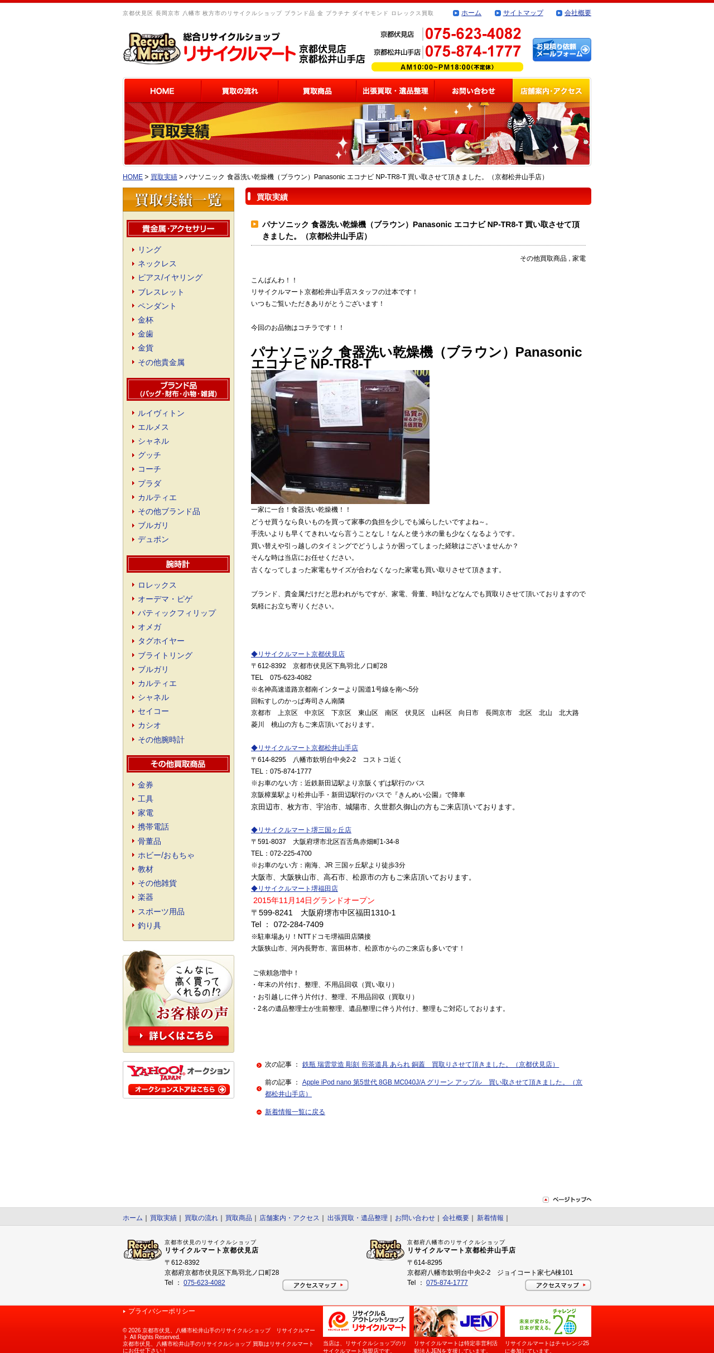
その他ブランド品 (169, 511)
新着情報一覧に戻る (295, 1112)
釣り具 (149, 925)
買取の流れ (201, 1218)
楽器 (145, 897)
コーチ (149, 468)
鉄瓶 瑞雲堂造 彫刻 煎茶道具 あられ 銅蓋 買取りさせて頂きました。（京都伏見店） (430, 1064)
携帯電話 (153, 826)
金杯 (145, 319)
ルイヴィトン (161, 413)
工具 (145, 798)
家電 (145, 812)
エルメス (153, 427)
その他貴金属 (161, 362)
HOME (133, 177)
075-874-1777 (447, 1283)
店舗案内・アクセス (289, 1218)
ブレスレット (161, 291)
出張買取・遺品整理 (357, 1218)
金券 (145, 784)
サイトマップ (523, 13)
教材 (145, 869)
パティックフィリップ (177, 612)
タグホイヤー (161, 640)
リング (149, 249)
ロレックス (157, 584)
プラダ (149, 483)
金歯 (145, 333)
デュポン (153, 539)
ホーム (471, 13)
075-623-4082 (204, 1283)
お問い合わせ (415, 1218)
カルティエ (157, 497)
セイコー (153, 711)
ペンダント (157, 305)
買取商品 (238, 1218)
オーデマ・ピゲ (165, 598)
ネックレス (157, 263)
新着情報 (490, 1218)
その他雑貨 (157, 883)
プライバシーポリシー (161, 1311)
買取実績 (164, 177)
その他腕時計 (161, 739)
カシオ (149, 725)
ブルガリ (153, 525)
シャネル (153, 440)
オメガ (149, 626)
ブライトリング (165, 655)
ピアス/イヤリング (170, 277)
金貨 (145, 347)
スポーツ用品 (161, 911)
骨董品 (149, 841)
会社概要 (578, 13)
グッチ (149, 454)
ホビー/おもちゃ (166, 855)
